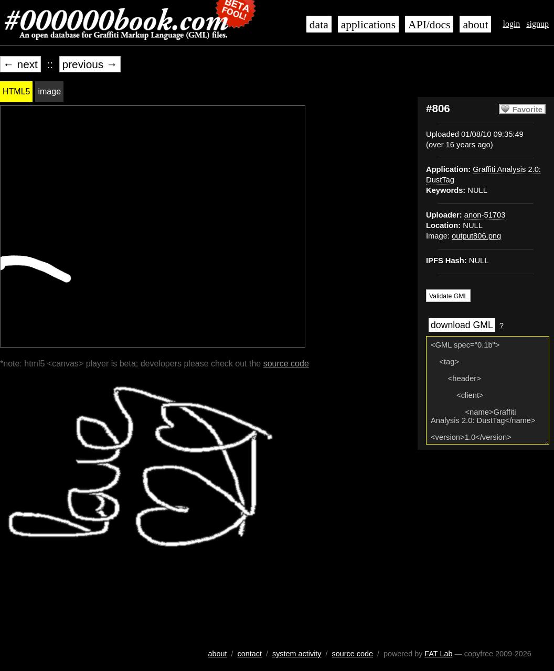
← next (20, 64)
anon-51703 (485, 215)
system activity (297, 654)
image (49, 91)
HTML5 (16, 91)
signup (537, 23)
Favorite (527, 109)
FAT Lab (438, 654)
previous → (90, 64)
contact (250, 654)
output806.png (476, 236)
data (319, 24)
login (511, 23)
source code (286, 363)
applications (368, 24)
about (475, 24)
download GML (462, 325)
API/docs (429, 24)
